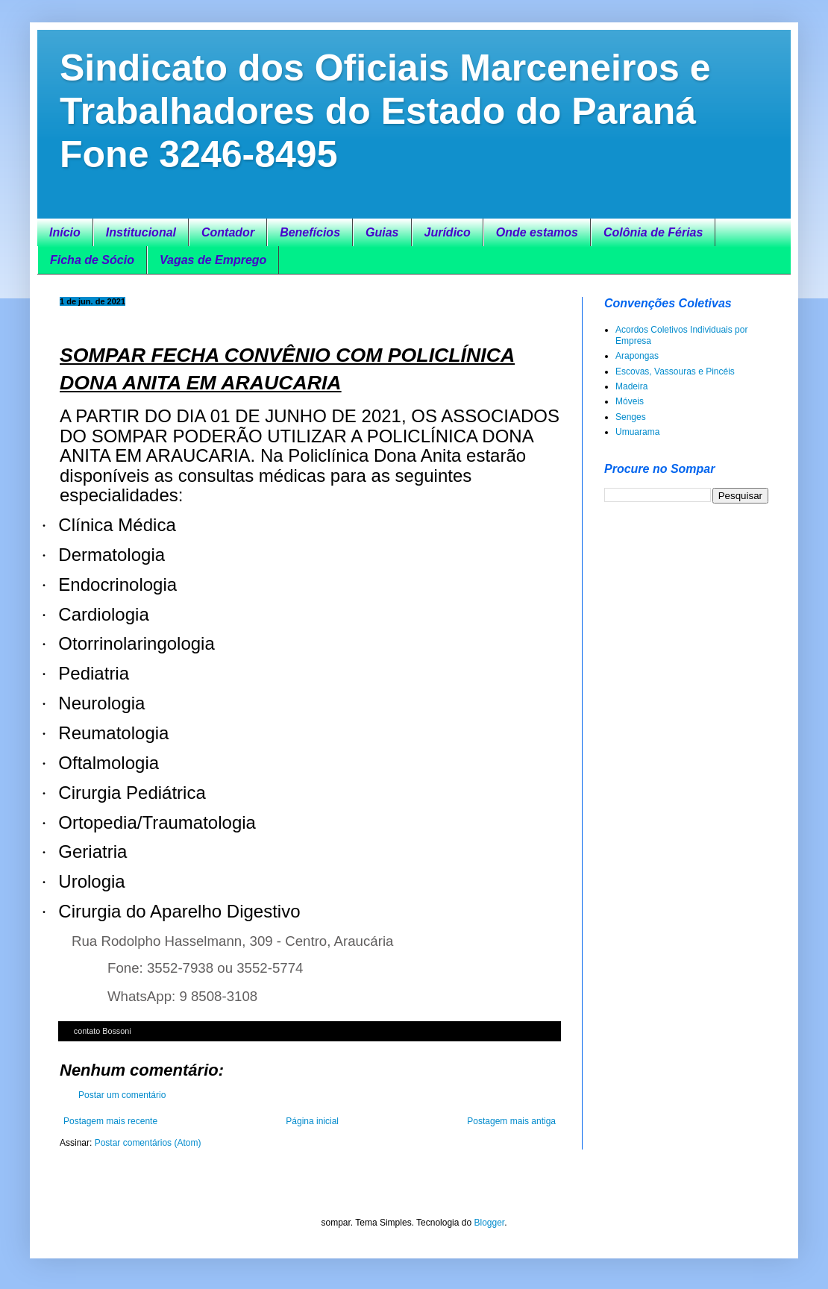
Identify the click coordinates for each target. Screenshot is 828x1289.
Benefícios (310, 232)
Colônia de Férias (653, 232)
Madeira (631, 386)
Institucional (141, 232)
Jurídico (447, 232)
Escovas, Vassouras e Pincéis (675, 371)
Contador (227, 232)
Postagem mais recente (110, 1121)
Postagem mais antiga (511, 1121)
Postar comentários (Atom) (148, 1143)
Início (65, 232)
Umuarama (637, 432)
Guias (382, 232)
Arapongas (637, 356)
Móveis (629, 401)
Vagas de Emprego (213, 260)
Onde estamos (537, 232)
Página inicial (312, 1121)
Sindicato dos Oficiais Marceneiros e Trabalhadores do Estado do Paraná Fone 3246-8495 (385, 111)
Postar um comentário (122, 1095)
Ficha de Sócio (92, 260)
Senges (630, 417)
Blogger (489, 1222)
